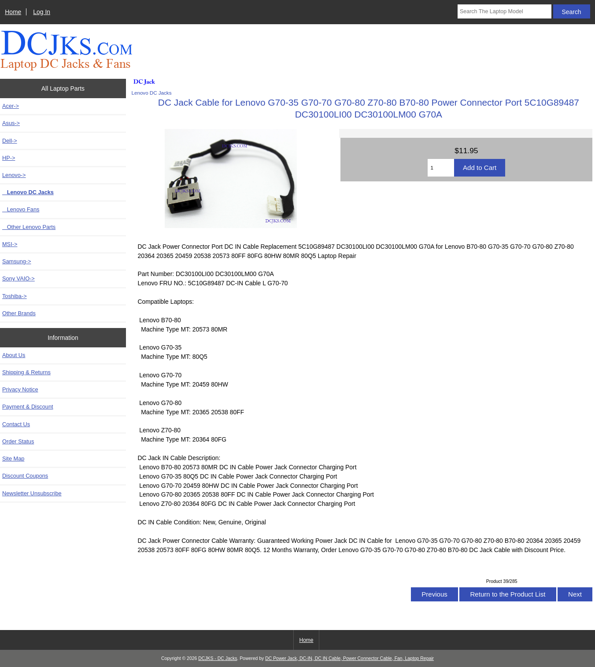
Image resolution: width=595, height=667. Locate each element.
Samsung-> (16, 261)
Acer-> (10, 106)
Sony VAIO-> (18, 278)
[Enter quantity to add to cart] (441, 168)
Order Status (18, 441)
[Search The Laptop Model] (504, 11)
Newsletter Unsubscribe (32, 493)
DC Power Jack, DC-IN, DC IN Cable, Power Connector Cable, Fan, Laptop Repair (349, 658)
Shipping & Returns (26, 372)
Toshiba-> (14, 296)
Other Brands (19, 313)
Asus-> (11, 123)
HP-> (8, 158)
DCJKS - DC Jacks (217, 658)
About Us (13, 355)
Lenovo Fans (20, 209)
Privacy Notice (20, 389)
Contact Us (16, 424)
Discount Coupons (25, 475)
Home (13, 11)
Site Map (13, 458)
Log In (41, 11)
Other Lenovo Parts (28, 227)
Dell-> (9, 140)
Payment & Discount (27, 406)
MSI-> (9, 244)
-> (14, 175)
